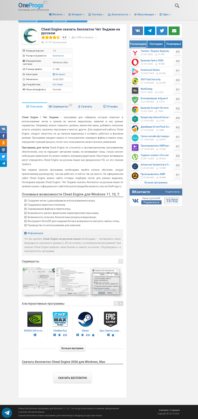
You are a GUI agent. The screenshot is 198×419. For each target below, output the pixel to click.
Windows (57, 14)
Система (97, 14)
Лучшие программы (156, 182)
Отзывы (112, 106)
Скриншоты (62, 106)
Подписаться (151, 202)
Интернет (77, 14)
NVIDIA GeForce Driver (36, 324)
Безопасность (120, 14)
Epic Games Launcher (111, 324)
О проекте (175, 410)
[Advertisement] (106, 72)
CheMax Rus (60, 324)
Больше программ (72, 348)
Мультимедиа (146, 14)
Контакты (163, 410)
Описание (36, 106)
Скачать (86, 106)
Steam (85, 324)
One (30, 5)
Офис (165, 14)
